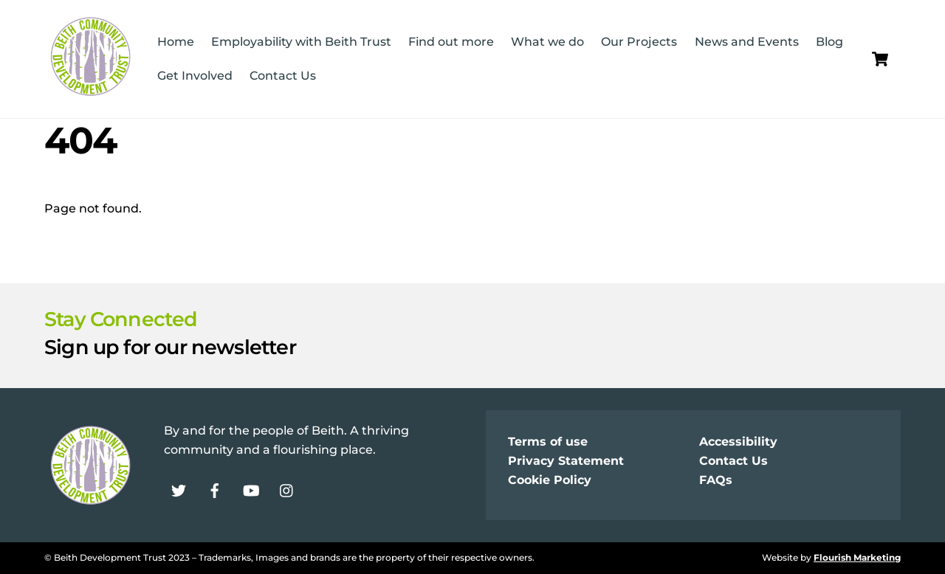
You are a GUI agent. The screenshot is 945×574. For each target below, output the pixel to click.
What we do (547, 42)
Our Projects (639, 42)
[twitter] (178, 490)
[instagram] (287, 490)
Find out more (451, 42)
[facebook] (215, 490)
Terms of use (548, 442)
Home (175, 42)
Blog (829, 42)
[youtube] (251, 490)
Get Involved (195, 76)
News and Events (747, 42)
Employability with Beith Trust (301, 42)
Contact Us (283, 76)
